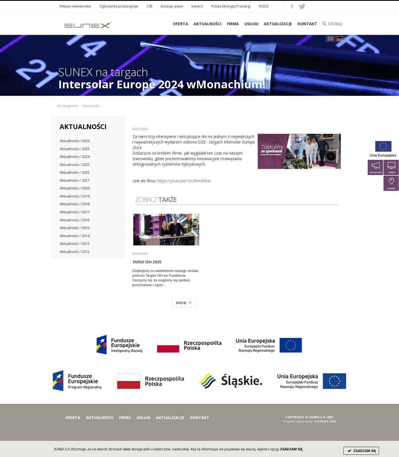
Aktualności (207, 23)
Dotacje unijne (172, 6)
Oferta (72, 417)
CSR (149, 6)
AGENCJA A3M (325, 421)
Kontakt (307, 23)
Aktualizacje (278, 23)
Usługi (251, 23)
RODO (264, 6)
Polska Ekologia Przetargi (230, 6)
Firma (233, 23)
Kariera (197, 6)
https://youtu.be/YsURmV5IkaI (184, 180)
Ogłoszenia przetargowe (118, 6)
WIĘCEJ (184, 303)
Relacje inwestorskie (75, 6)
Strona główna (67, 106)
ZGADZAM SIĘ (361, 450)
